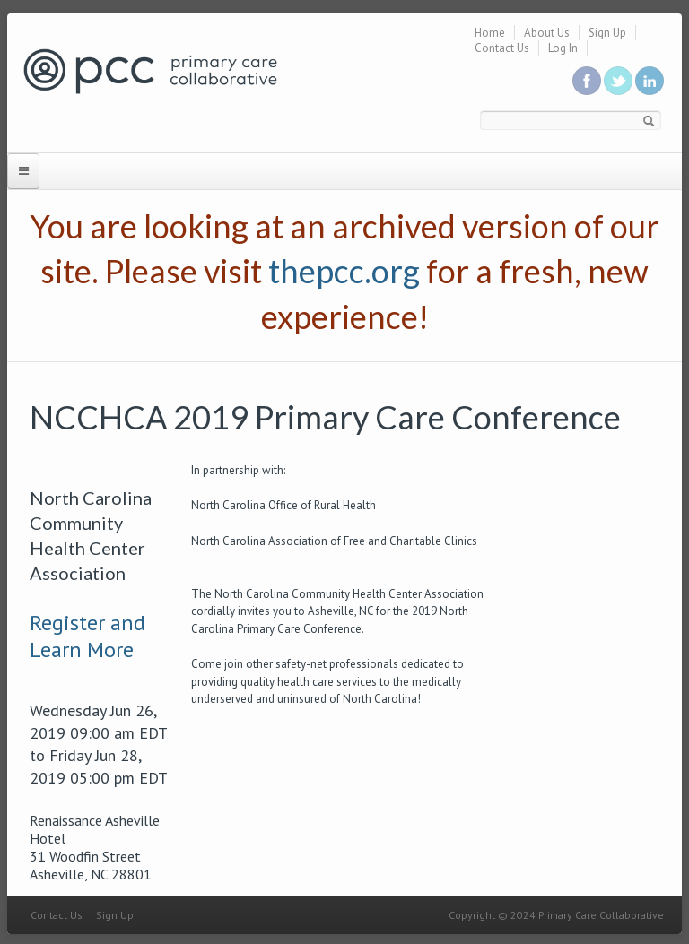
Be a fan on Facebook (586, 80)
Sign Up (607, 32)
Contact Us (502, 48)
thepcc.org (344, 270)
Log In (563, 48)
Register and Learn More (87, 636)
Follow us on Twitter (618, 80)
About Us (547, 32)
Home (490, 32)
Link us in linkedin (649, 80)
